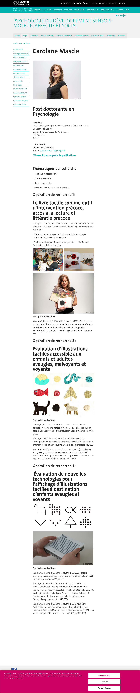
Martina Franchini (20, 61)
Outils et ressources (82, 36)
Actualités (37, 10)
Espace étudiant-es (107, 10)
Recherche (68, 10)
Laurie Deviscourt (20, 89)
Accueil (17, 36)
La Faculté (47, 10)
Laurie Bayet (18, 49)
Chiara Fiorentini (20, 57)
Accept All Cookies (104, 689)
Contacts (120, 10)
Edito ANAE (111, 36)
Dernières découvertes (64, 36)
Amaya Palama (19, 73)
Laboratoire (34, 36)
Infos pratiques (92, 10)
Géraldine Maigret (20, 100)
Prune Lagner (18, 65)
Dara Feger (17, 85)
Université (65, 3)
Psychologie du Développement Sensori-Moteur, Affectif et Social (63, 23)
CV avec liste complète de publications (54, 155)
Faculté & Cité (79, 10)
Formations (57, 10)
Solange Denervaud (21, 53)
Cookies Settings (104, 677)
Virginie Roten (19, 77)
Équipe (24, 36)
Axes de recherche (47, 36)
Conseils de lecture (97, 36)
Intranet (128, 10)
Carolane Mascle (19, 96)
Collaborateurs (99, 3)
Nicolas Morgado (19, 69)
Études (86, 3)
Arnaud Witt (18, 81)
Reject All (104, 683)
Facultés (77, 3)
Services (112, 3)
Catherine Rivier (19, 104)
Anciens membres (21, 43)
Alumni (122, 3)
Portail (119, 15)
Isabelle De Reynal (20, 93)
